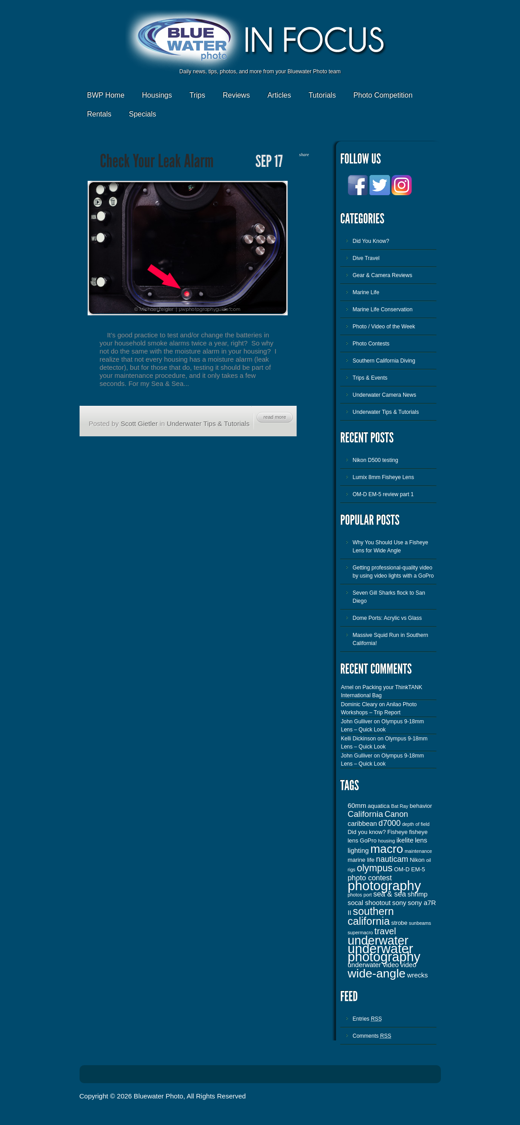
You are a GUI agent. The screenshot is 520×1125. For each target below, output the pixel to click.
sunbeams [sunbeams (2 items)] (420, 923)
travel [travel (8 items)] (385, 931)
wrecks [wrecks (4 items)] (417, 975)
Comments (372, 1036)
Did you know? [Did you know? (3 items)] (367, 832)
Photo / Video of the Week (384, 326)
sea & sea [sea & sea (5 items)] (389, 894)
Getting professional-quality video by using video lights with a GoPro (393, 572)
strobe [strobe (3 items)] (399, 922)
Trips (197, 95)
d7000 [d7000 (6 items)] (389, 823)
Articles (279, 95)
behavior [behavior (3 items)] (421, 805)
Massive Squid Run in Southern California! (390, 639)
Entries (367, 1019)
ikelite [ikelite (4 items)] (404, 840)
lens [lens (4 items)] (421, 840)
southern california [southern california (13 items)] (371, 916)
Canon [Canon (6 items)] (396, 814)
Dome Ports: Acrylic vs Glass (387, 618)
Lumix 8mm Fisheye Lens (383, 477)
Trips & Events (370, 378)
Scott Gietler (139, 423)
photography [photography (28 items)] (384, 885)
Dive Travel (366, 258)
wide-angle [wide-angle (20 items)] (377, 973)
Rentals (99, 114)
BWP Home (105, 95)
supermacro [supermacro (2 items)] (360, 932)
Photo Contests (371, 344)
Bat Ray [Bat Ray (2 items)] (399, 806)
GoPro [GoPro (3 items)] (368, 840)
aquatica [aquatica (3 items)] (379, 805)
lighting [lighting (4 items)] (358, 850)
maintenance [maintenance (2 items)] (418, 851)
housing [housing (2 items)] (386, 840)
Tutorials (322, 95)
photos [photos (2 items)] (355, 894)
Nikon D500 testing (375, 460)
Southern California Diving (384, 361)
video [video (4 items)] (408, 964)
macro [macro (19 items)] (386, 849)
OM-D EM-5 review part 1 (383, 494)
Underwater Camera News (384, 395)
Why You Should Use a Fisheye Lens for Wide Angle (390, 546)
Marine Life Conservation (383, 309)
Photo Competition (383, 95)
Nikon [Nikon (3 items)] (417, 859)
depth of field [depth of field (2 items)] (416, 824)
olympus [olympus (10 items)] (374, 868)
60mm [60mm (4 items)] (357, 805)
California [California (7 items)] (365, 814)
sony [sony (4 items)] (399, 902)
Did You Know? (371, 241)
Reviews (235, 95)
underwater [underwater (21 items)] (378, 940)
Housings (157, 95)
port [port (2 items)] (368, 894)
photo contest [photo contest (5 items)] (370, 878)
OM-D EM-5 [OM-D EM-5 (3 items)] (409, 869)
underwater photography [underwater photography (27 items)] (384, 952)
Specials (142, 114)
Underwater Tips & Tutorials (208, 423)
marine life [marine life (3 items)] (361, 859)
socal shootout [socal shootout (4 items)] (369, 902)
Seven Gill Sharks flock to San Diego (389, 597)
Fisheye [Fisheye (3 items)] (397, 832)
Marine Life (366, 292)
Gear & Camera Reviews (383, 275)
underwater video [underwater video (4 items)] (373, 964)
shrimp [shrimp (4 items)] (418, 894)
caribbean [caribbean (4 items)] (362, 823)
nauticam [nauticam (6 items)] (392, 859)
